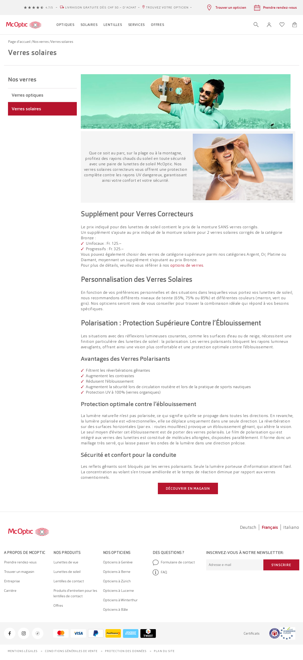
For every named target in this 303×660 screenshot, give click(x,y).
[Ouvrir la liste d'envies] (282, 24)
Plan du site (164, 651)
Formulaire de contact (174, 562)
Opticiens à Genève (118, 562)
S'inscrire (281, 565)
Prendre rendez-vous (20, 562)
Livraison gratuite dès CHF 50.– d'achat (100, 7)
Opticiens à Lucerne (118, 590)
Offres (58, 605)
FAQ (160, 572)
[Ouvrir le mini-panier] (294, 25)
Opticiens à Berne (116, 571)
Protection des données (125, 651)
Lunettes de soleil (67, 571)
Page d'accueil (19, 41)
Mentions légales (23, 651)
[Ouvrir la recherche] (256, 25)
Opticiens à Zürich (117, 581)
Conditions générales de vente (71, 651)
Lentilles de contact (68, 581)
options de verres (186, 265)
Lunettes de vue (65, 562)
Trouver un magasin (19, 571)
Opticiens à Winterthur (120, 600)
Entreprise (12, 581)
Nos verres (40, 41)
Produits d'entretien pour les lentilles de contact (75, 593)
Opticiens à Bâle (115, 609)
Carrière (10, 590)
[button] (269, 25)
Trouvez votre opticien (167, 7)
